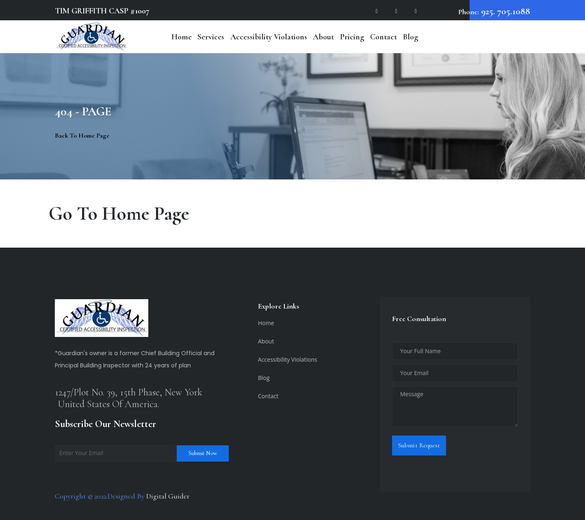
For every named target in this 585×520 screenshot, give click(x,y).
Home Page (145, 213)
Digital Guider (168, 496)
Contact (383, 37)
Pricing (352, 37)
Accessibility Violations (268, 37)
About (323, 37)
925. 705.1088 (504, 11)
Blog (410, 37)
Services (210, 37)
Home (181, 37)
